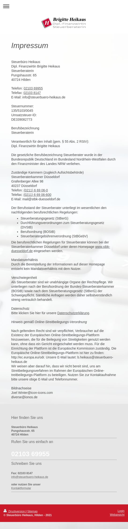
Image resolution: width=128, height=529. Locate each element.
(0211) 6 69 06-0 (36, 190)
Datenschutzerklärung (73, 313)
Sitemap (32, 511)
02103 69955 (33, 88)
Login (121, 511)
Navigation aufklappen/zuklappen (64, 6)
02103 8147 (32, 93)
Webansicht (117, 514)
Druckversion (15, 511)
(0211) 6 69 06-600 (37, 195)
